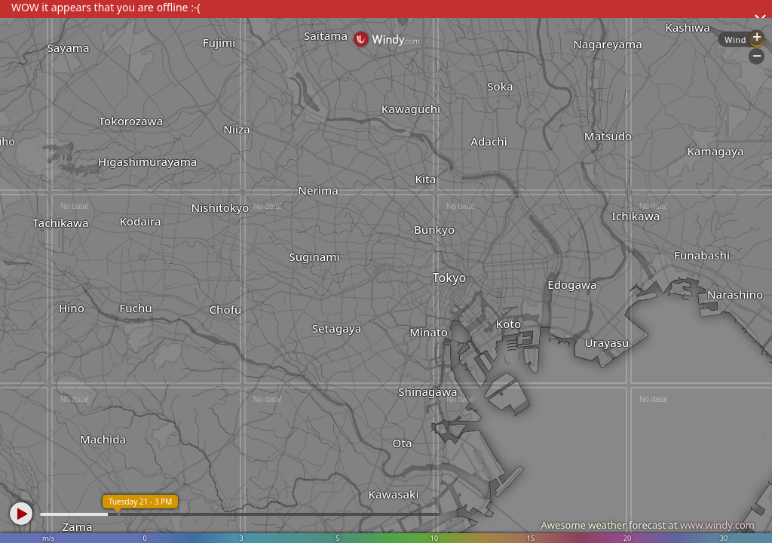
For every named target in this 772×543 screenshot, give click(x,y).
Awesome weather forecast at (648, 525)
